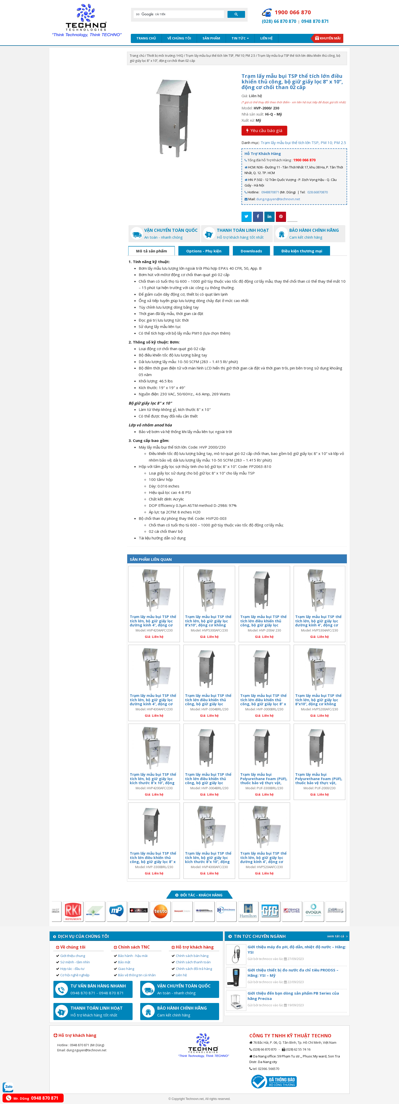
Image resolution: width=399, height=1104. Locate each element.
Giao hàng (126, 968)
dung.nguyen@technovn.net (278, 199)
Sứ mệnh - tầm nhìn (75, 962)
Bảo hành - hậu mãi (133, 955)
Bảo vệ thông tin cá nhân (137, 975)
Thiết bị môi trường (161, 55)
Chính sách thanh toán (193, 962)
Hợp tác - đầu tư (72, 968)
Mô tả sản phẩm (151, 250)
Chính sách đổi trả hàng (194, 968)
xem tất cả (337, 936)
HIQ (180, 55)
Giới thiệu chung (72, 955)
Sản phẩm (211, 38)
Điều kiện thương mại (301, 250)
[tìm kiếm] (178, 14)
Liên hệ (266, 38)
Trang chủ (146, 38)
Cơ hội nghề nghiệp (75, 975)
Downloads (251, 250)
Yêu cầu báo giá (264, 130)
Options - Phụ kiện (203, 250)
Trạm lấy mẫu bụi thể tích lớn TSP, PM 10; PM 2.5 (220, 55)
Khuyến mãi (330, 38)
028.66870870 (317, 192)
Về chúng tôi (179, 38)
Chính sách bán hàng (192, 955)
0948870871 (270, 192)
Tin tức (240, 38)
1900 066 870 (304, 159)
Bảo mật (124, 962)
